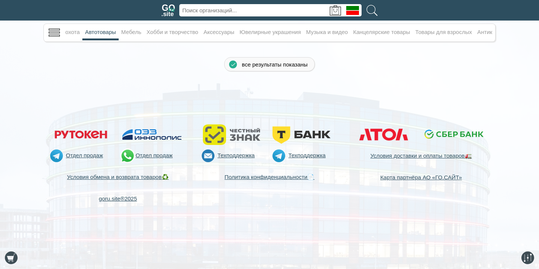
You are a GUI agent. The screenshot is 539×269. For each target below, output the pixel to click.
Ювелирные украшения (270, 32)
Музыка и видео (327, 32)
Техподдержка (236, 155)
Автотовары (100, 32)
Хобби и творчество (172, 32)
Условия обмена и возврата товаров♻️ (118, 177)
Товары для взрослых (443, 32)
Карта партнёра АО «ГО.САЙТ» (421, 177)
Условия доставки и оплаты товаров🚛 (421, 155)
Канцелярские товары (381, 32)
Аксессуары (219, 32)
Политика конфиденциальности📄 (269, 177)
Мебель (131, 32)
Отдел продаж (84, 155)
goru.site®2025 (118, 198)
